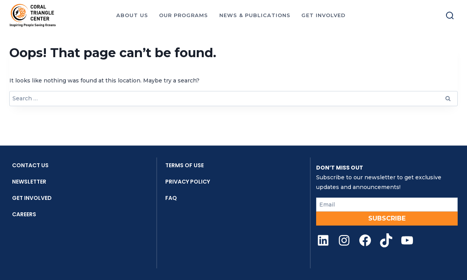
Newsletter (29, 182)
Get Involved (32, 198)
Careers (24, 214)
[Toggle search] (450, 15)
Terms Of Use (184, 165)
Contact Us (30, 165)
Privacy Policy (187, 182)
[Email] (387, 205)
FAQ (171, 198)
